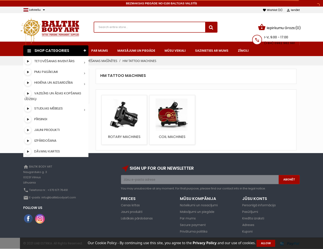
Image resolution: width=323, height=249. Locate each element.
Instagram (40, 219)
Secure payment (193, 225)
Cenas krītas (130, 205)
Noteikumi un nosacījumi (199, 205)
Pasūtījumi (250, 212)
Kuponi (247, 231)
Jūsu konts (254, 198)
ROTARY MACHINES (124, 136)
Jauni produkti (131, 212)
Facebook (28, 219)
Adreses (248, 225)
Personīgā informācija (259, 205)
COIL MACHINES (172, 136)
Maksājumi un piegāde (197, 212)
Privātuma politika (193, 231)
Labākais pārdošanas (137, 218)
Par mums (188, 218)
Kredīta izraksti (253, 218)
